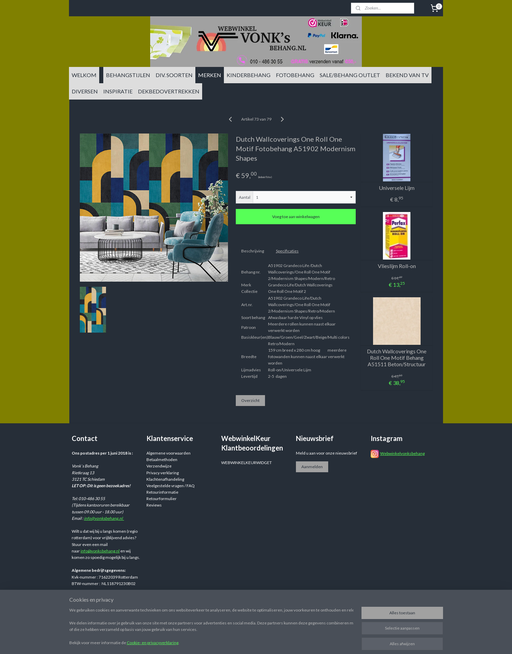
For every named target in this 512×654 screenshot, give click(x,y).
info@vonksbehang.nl (104, 518)
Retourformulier (161, 498)
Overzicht (250, 400)
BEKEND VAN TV (407, 75)
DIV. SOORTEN (174, 75)
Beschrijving (252, 250)
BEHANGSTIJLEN (128, 75)
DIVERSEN (85, 91)
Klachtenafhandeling (165, 479)
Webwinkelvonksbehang (402, 453)
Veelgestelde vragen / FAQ (170, 485)
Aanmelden (312, 466)
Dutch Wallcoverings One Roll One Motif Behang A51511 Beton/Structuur (396, 357)
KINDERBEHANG (248, 75)
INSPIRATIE (118, 91)
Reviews (154, 505)
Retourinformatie (162, 492)
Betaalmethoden (161, 459)
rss (308, 608)
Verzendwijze (159, 466)
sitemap (296, 608)
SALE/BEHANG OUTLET (350, 75)
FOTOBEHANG (295, 75)
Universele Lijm (396, 187)
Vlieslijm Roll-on (396, 266)
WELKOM (84, 75)
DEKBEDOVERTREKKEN (168, 91)
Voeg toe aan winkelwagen (295, 216)
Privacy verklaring (162, 472)
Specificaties (287, 250)
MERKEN (209, 75)
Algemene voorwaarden (168, 453)
